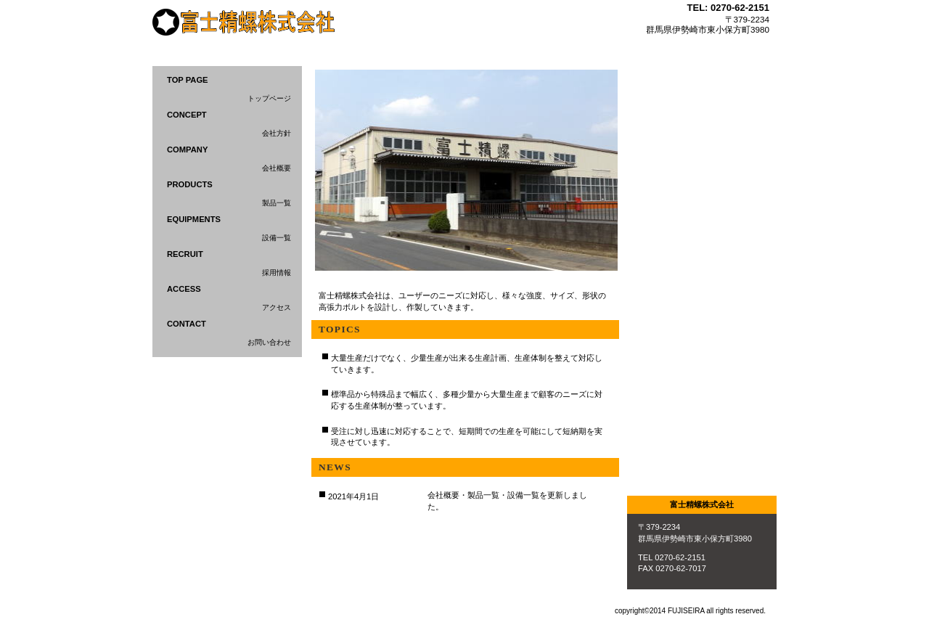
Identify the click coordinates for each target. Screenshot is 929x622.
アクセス (702, 420)
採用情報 (702, 277)
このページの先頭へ (571, 539)
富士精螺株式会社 (253, 25)
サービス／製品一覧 (702, 134)
